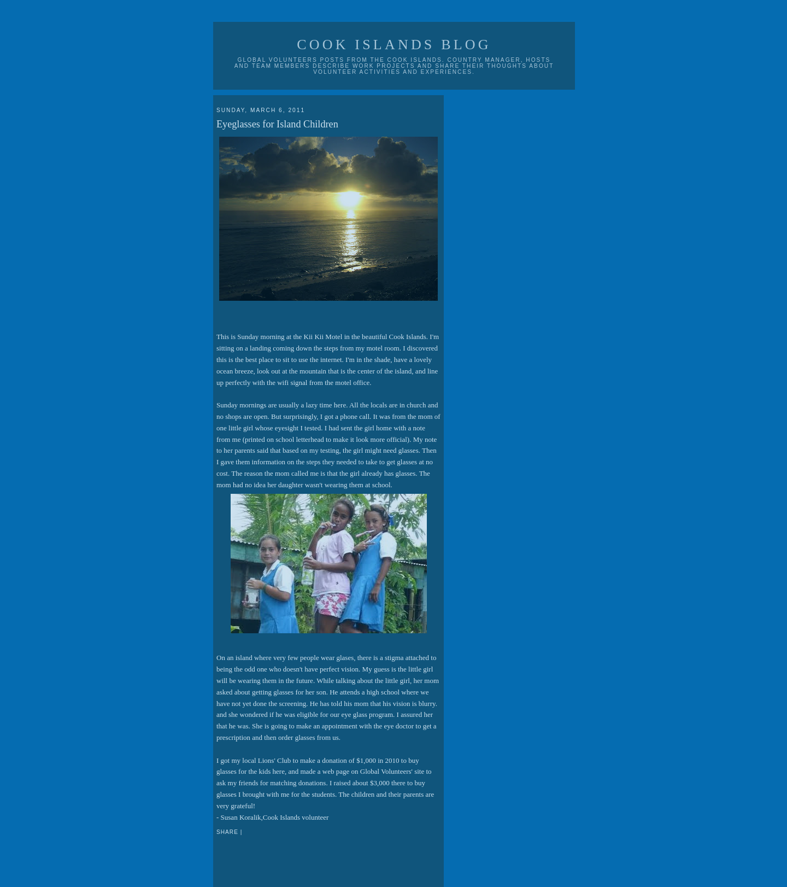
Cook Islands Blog (394, 44)
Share (227, 832)
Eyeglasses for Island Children (277, 124)
